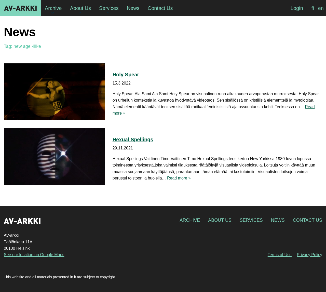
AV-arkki (20, 8)
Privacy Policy (309, 255)
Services (251, 220)
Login (297, 8)
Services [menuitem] (109, 8)
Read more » (179, 178)
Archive (190, 220)
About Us (220, 220)
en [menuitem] (321, 8)
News (278, 220)
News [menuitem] (133, 8)
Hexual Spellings (133, 139)
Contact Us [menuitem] (160, 8)
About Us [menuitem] (80, 8)
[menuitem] (312, 8)
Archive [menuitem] (53, 8)
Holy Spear (126, 74)
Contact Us (307, 220)
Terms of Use (280, 255)
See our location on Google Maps (34, 255)
